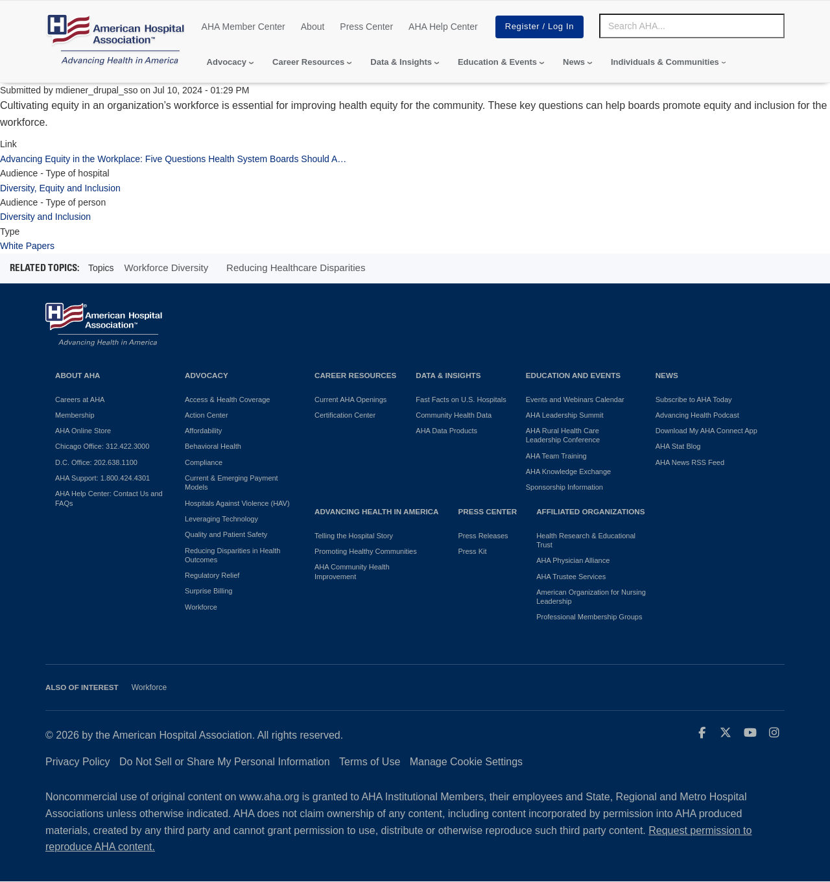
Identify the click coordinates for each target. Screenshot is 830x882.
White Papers (27, 246)
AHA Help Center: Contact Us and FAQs (109, 498)
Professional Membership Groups (589, 617)
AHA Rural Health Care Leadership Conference (563, 435)
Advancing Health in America (376, 511)
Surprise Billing (208, 591)
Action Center (206, 415)
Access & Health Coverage (227, 399)
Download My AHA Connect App (706, 431)
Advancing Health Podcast (697, 415)
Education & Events (497, 62)
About (313, 26)
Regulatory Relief (212, 575)
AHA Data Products (446, 431)
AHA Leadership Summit (565, 415)
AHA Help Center (443, 26)
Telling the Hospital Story (353, 536)
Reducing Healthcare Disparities (295, 267)
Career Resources (308, 62)
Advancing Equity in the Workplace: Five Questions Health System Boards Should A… (173, 159)
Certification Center (344, 415)
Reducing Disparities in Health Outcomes (232, 555)
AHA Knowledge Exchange (568, 471)
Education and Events (573, 375)
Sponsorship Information (564, 487)
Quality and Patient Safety (226, 534)
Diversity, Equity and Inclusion (60, 188)
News (574, 62)
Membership (75, 415)
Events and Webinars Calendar (575, 399)
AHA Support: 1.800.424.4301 (102, 478)
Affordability (203, 431)
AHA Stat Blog (678, 446)
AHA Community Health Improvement (352, 571)
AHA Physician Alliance (573, 560)
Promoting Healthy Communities (365, 551)
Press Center (366, 26)
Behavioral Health (213, 446)
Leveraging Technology (221, 519)
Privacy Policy (77, 761)
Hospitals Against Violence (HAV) (237, 503)
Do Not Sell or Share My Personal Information (224, 761)
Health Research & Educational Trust (585, 540)
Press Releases (483, 536)
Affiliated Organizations (590, 511)
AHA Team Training (556, 456)
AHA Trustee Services (571, 576)
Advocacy (226, 62)
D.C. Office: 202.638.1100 (96, 462)
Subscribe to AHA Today (694, 399)
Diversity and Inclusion (45, 216)
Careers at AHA (79, 399)
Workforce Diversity (166, 267)
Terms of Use (369, 761)
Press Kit (472, 551)
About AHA (78, 375)
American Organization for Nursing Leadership (591, 596)
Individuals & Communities (665, 62)
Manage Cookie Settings (466, 761)
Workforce (201, 607)
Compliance (203, 462)
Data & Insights (401, 62)
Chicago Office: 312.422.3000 (102, 446)
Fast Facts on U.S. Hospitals (461, 399)
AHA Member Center (243, 26)
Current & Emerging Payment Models (231, 482)
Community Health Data (454, 415)
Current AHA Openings (350, 399)
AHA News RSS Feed (690, 462)
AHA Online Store (83, 431)
